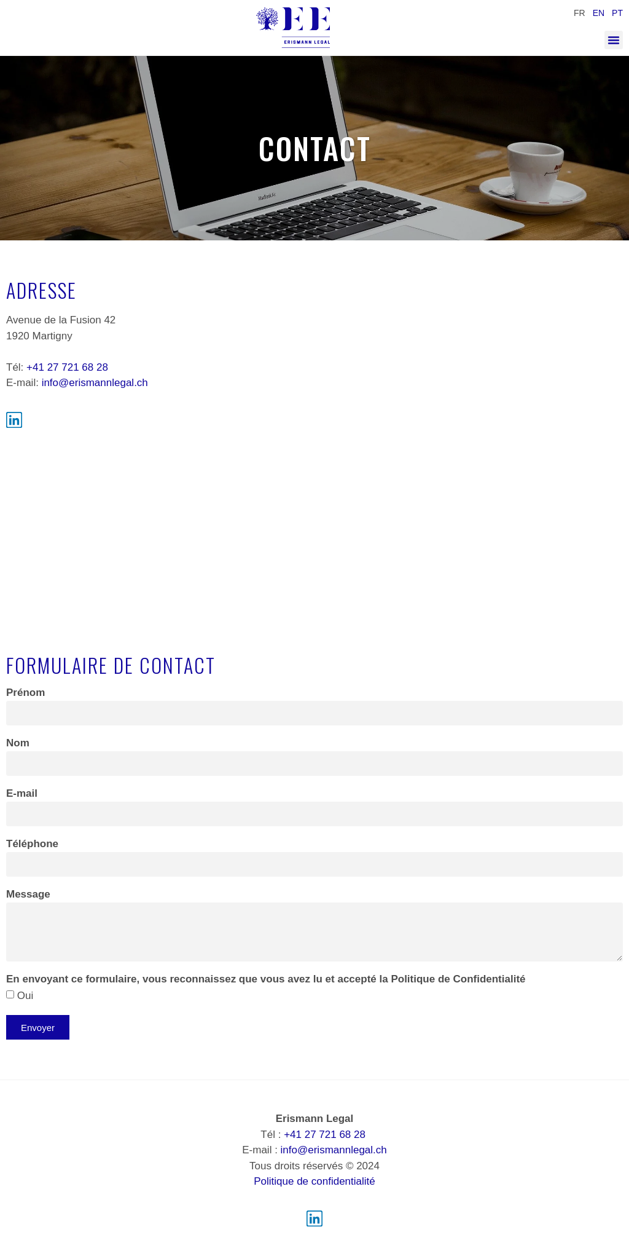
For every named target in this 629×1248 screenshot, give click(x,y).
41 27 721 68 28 (70, 367)
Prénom (25, 692)
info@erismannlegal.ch (334, 1150)
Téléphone (32, 844)
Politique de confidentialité (314, 1181)
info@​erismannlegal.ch (95, 383)
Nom (17, 743)
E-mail (21, 793)
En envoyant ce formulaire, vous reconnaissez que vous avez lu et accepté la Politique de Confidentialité (266, 979)
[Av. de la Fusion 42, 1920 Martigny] (314, 532)
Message (28, 894)
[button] (613, 40)
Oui (25, 995)
